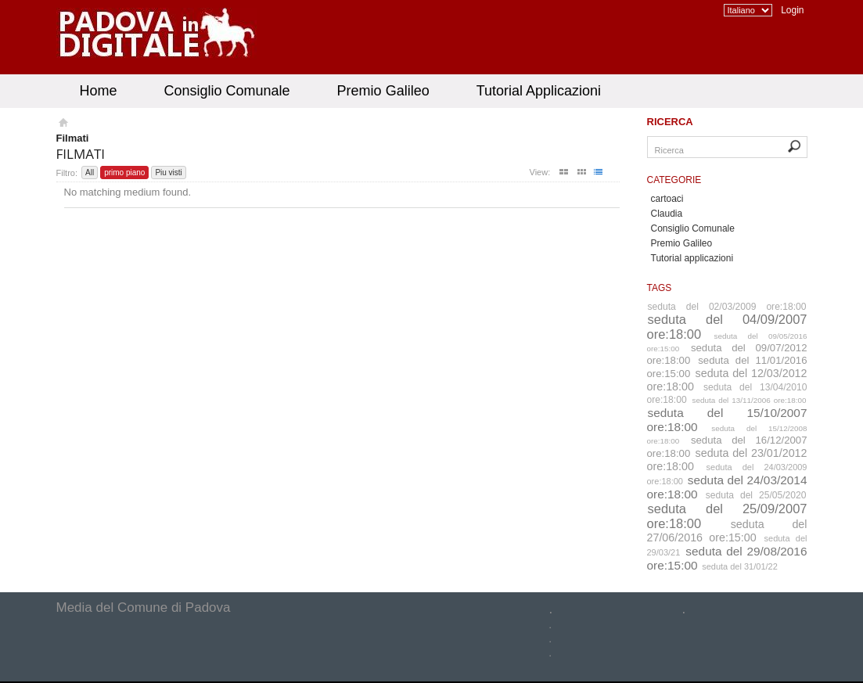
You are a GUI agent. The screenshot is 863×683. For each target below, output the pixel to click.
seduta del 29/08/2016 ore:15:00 (727, 558)
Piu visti (168, 172)
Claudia (667, 213)
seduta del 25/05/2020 (756, 495)
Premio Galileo (383, 91)
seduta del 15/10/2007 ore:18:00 (727, 419)
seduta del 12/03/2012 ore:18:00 (727, 380)
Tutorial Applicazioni (538, 91)
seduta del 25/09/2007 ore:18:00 (727, 515)
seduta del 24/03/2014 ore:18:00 (727, 487)
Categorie (674, 179)
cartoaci (667, 198)
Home (98, 91)
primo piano (124, 172)
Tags (659, 287)
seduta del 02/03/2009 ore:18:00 (727, 306)
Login (792, 10)
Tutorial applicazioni (692, 258)
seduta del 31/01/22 (740, 566)
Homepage (62, 124)
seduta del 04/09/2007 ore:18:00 (727, 326)
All (89, 172)
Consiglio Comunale (227, 91)
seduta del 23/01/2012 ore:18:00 (727, 460)
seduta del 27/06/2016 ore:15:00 (727, 531)
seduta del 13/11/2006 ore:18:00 (749, 400)
